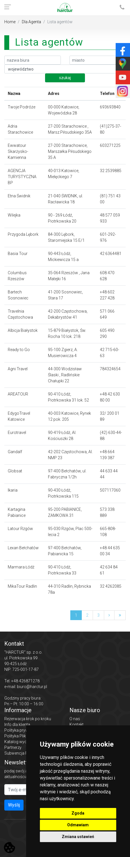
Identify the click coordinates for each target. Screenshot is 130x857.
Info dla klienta (17, 724)
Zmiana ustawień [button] (78, 836)
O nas (74, 718)
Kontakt (76, 724)
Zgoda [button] (77, 813)
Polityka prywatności (23, 730)
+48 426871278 (25, 681)
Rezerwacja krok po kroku (27, 718)
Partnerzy (13, 747)
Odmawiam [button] (78, 825)
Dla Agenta (31, 22)
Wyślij (14, 805)
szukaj (65, 77)
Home (9, 22)
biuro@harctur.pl (32, 686)
